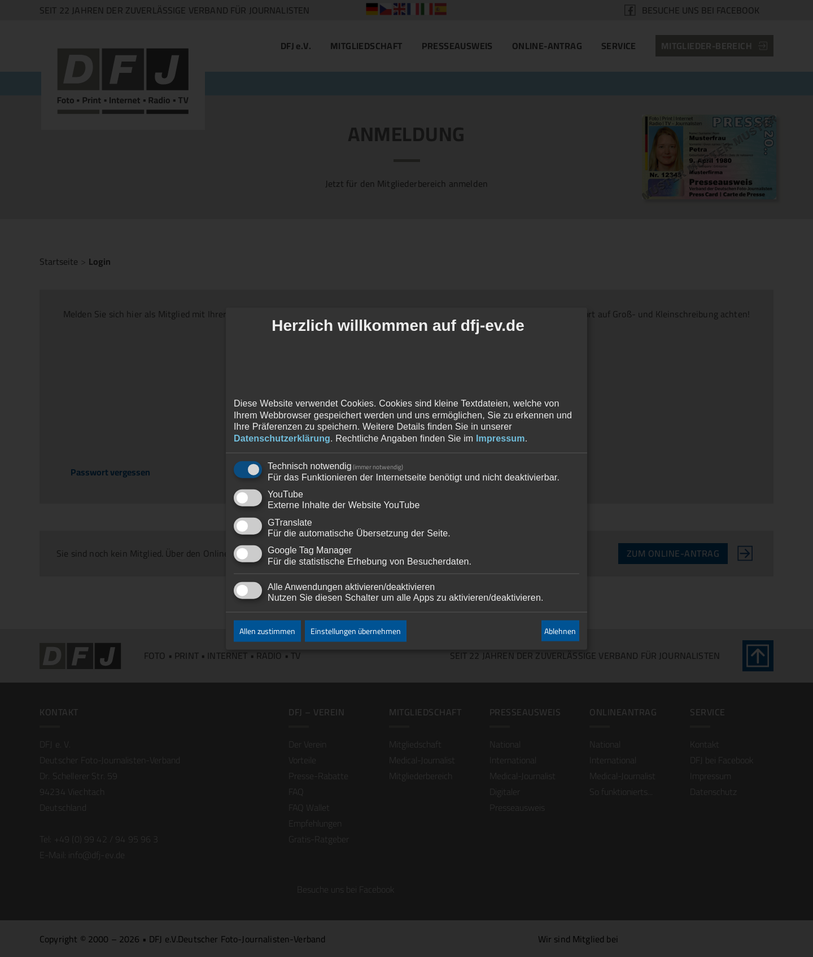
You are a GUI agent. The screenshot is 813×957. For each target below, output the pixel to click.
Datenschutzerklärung (282, 438)
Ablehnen (560, 630)
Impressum (500, 438)
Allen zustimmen (267, 631)
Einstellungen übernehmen (356, 631)
